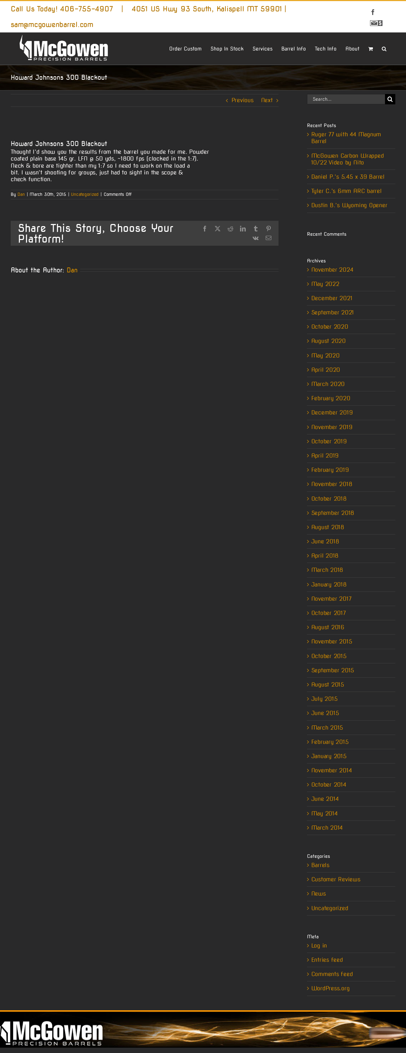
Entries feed (327, 959)
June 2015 (325, 713)
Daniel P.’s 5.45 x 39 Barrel (348, 176)
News (318, 893)
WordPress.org (330, 988)
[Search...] (346, 99)
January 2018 (329, 584)
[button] (384, 48)
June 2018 (325, 541)
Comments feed (332, 974)
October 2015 (329, 656)
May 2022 (325, 284)
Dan (21, 194)
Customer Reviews (335, 879)
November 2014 (331, 770)
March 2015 (327, 727)
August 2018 (327, 527)
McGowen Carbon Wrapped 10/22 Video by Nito (347, 159)
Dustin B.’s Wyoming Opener (349, 205)
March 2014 (327, 827)
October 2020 (329, 326)
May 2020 (325, 355)
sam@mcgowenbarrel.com (52, 24)
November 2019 (332, 427)
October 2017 (328, 613)
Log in (319, 945)
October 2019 (329, 441)
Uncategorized (85, 194)
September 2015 (332, 670)
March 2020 (328, 384)
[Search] (390, 99)
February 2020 (330, 398)
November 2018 (331, 484)
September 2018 (332, 513)
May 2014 (324, 813)
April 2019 (325, 455)
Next (267, 100)
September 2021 (332, 312)
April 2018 (325, 555)
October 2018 (329, 498)
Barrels (320, 865)
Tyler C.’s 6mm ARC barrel (346, 191)
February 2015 (330, 742)
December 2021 (332, 298)
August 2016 (327, 627)
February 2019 (330, 469)
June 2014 (325, 799)
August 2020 (328, 341)
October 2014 (328, 784)
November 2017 (331, 598)
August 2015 (327, 684)
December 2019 (332, 412)
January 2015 (329, 756)
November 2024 (332, 269)
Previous (242, 100)
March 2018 (327, 570)
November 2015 (331, 641)
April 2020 (325, 369)
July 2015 (324, 698)
